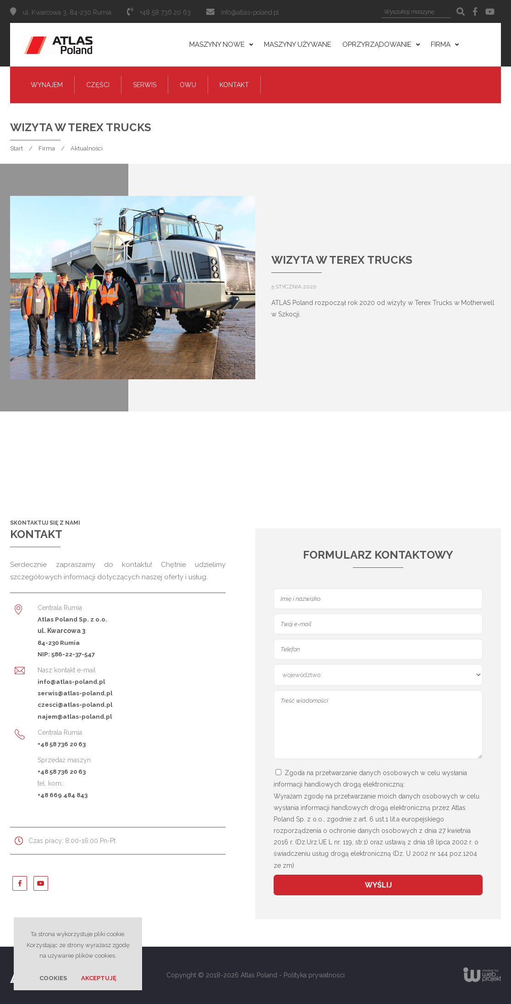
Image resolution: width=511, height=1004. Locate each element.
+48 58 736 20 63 (62, 744)
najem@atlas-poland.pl (75, 716)
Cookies (53, 978)
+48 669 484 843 (63, 795)
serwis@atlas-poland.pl (75, 693)
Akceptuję (98, 978)
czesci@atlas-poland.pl (75, 704)
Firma (46, 148)
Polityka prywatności (314, 975)
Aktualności (87, 148)
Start (16, 148)
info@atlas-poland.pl (250, 12)
